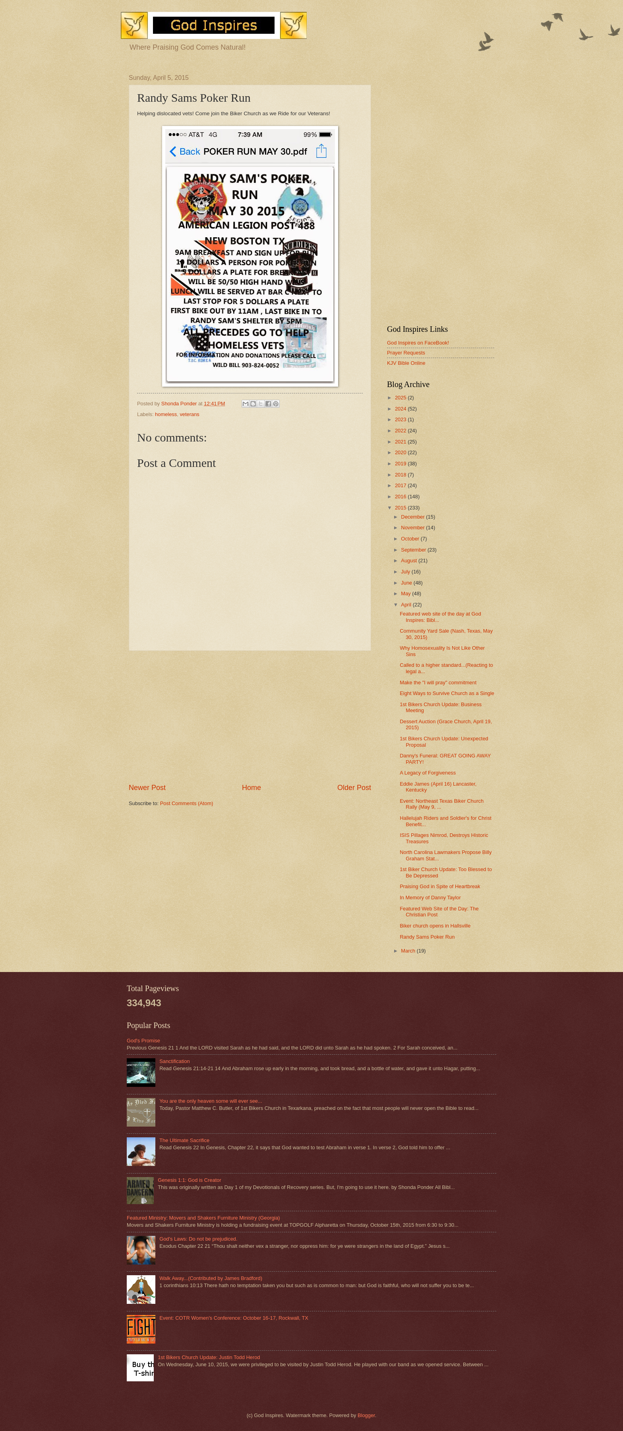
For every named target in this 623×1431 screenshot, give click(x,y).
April (406, 605)
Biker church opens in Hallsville (435, 926)
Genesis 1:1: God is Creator (189, 1180)
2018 (401, 475)
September (414, 550)
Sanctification (174, 1061)
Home (251, 788)
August (409, 560)
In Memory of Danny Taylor (430, 897)
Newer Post (147, 788)
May (406, 593)
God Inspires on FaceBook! (418, 343)
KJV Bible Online (406, 363)
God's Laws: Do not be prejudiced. (198, 1239)
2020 (401, 452)
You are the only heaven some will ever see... (210, 1101)
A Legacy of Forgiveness (428, 773)
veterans (189, 414)
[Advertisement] (250, 717)
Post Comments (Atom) (186, 803)
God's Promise (143, 1041)
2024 (401, 409)
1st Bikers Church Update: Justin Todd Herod (209, 1357)
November (413, 528)
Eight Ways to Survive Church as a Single (447, 693)
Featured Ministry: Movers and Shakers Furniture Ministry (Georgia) (203, 1218)
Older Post (354, 788)
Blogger (366, 1415)
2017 (401, 485)
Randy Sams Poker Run (427, 937)
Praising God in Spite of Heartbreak (440, 886)
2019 (401, 464)
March (408, 951)
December (413, 517)
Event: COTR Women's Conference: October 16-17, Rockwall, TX (233, 1318)
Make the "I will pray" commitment (438, 682)
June (407, 583)
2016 (401, 497)
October (410, 539)
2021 (401, 442)
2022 (401, 431)
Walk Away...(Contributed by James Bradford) (210, 1278)
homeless (166, 414)
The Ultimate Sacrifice (184, 1140)
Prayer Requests (406, 353)
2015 (401, 508)
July (406, 572)
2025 (401, 398)
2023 (401, 419)
